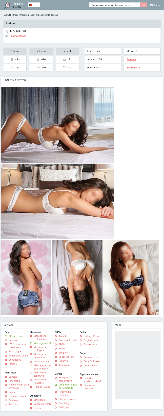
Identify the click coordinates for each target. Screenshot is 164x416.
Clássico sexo (16, 336)
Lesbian (38, 408)
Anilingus (64, 407)
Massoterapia (41, 361)
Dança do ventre (42, 403)
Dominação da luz (69, 340)
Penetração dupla (18, 355)
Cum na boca (91, 357)
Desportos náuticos (89, 387)
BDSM (62, 344)
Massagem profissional (40, 337)
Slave (62, 348)
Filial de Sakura (42, 386)
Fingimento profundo (65, 393)
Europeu (131, 59)
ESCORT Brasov (11, 15)
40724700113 (17, 30)
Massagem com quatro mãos (42, 367)
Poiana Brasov (27, 15)
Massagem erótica (44, 343)
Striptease (39, 399)
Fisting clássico (92, 336)
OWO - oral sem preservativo (17, 346)
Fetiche (13, 363)
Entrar (155, 4)
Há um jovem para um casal (19, 386)
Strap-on (63, 352)
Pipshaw (13, 400)
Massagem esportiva (40, 374)
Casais (12, 392)
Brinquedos (15, 359)
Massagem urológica (40, 349)
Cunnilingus (65, 403)
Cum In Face (90, 365)
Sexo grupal (15, 351)
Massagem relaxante (40, 381)
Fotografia (14, 380)
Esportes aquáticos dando (93, 380)
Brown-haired (134, 67)
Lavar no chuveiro (18, 396)
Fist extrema (90, 344)
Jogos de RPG (66, 356)
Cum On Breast (92, 361)
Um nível (13, 340)
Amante (63, 336)
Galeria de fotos (15, 80)
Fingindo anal (91, 340)
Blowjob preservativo (65, 379)
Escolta (13, 376)
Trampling (64, 365)
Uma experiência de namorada (68, 386)
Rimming (13, 404)
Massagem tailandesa (40, 356)
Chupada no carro (68, 399)
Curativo (63, 360)
